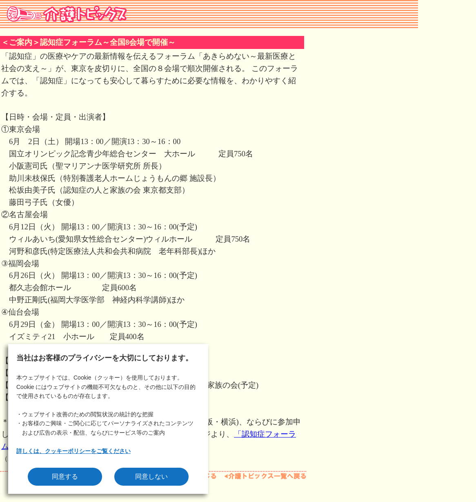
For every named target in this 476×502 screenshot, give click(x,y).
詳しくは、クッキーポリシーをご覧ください (73, 451)
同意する (65, 476)
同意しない (151, 476)
